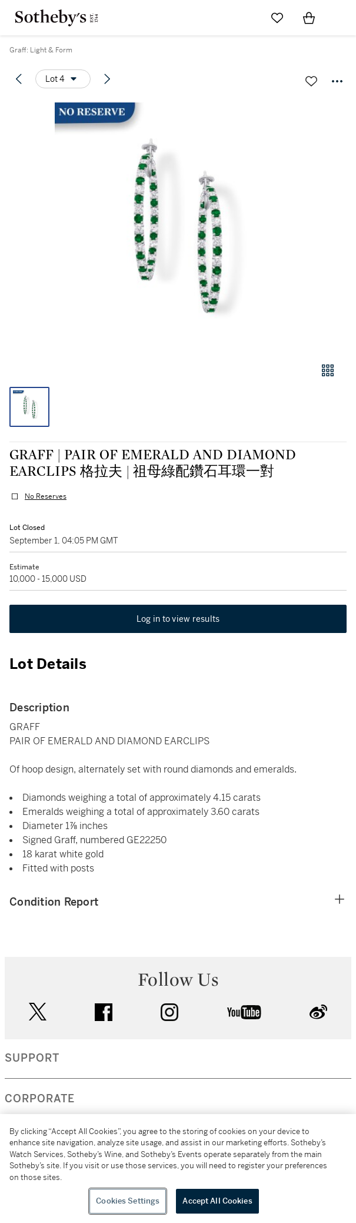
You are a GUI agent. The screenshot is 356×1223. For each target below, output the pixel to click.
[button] (178, 226)
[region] (178, 1168)
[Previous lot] (19, 78)
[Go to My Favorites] (277, 17)
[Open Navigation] (341, 17)
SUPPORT (32, 1058)
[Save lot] (311, 81)
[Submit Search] (245, 18)
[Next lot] (107, 78)
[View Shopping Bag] (309, 17)
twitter (37, 1012)
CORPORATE (40, 1098)
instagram (169, 1012)
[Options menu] (63, 78)
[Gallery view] (327, 370)
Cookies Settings (127, 1201)
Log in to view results (178, 619)
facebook (103, 1012)
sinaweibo (318, 1012)
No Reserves (45, 496)
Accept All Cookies (217, 1201)
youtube (244, 1012)
